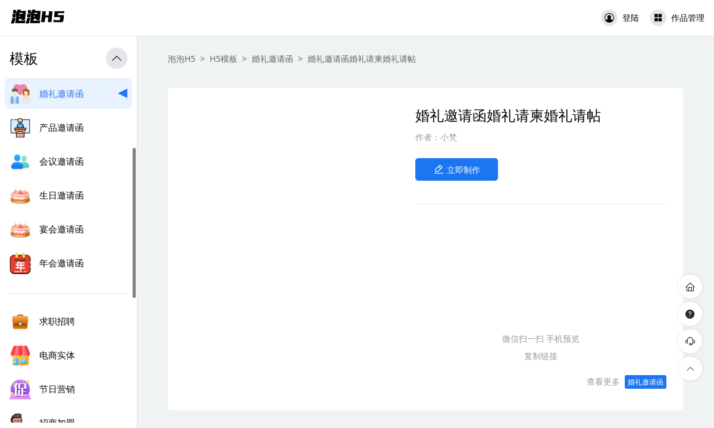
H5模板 (223, 58)
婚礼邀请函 (272, 58)
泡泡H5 (181, 58)
